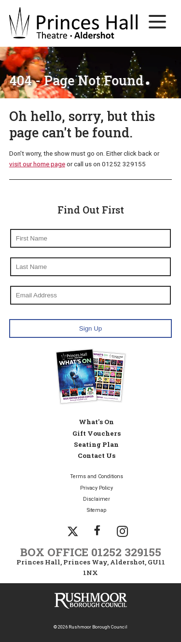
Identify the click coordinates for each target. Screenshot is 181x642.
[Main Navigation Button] (157, 21)
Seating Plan (96, 444)
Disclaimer (96, 499)
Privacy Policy (96, 488)
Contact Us (96, 455)
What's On (96, 421)
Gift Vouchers (96, 433)
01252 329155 (126, 552)
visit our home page (37, 164)
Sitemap (96, 510)
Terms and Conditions (96, 476)
